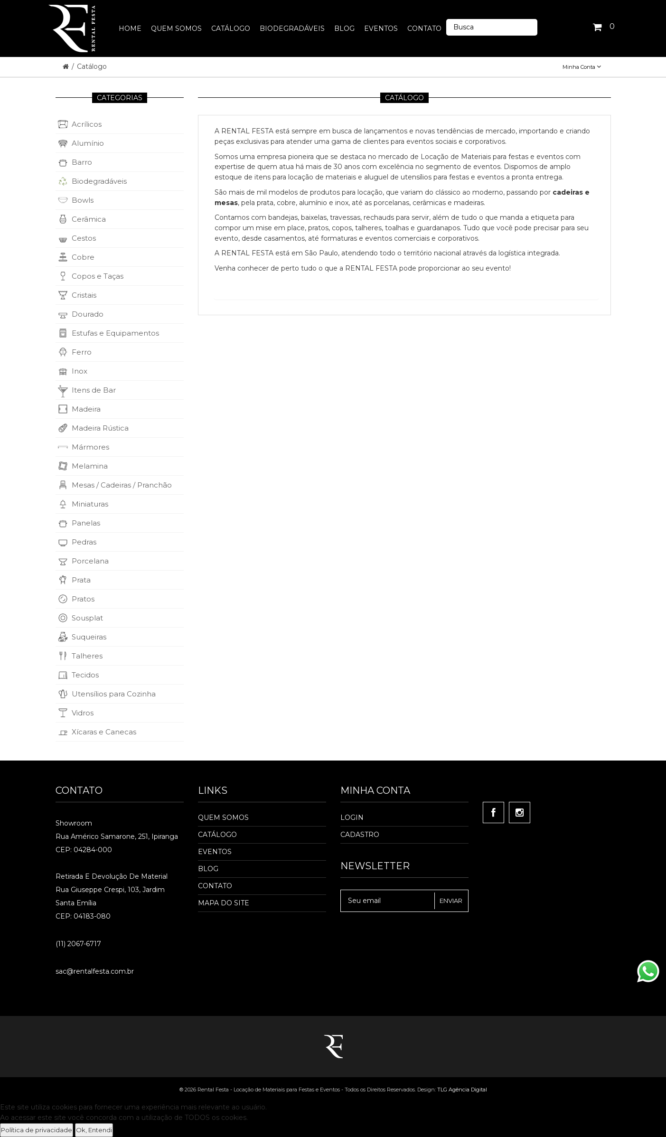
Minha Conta (582, 67)
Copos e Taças (97, 276)
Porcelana (90, 560)
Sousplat (87, 617)
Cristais (84, 295)
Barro (82, 162)
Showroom (74, 823)
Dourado (87, 314)
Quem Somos (223, 817)
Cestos (84, 238)
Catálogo (92, 66)
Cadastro (359, 834)
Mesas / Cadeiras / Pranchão (122, 484)
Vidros (83, 712)
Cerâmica (89, 219)
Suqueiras (89, 636)
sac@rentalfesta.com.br (95, 971)
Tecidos (85, 674)
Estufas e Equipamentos (115, 333)
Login (352, 817)
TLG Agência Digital (462, 1089)
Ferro (82, 352)
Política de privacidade (36, 1130)
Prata (81, 579)
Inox (79, 371)
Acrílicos (87, 124)
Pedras (84, 541)
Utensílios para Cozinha (114, 693)
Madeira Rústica (100, 427)
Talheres (87, 655)
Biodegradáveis (99, 181)
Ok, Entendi (94, 1130)
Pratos (83, 598)
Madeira (86, 408)
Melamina (90, 465)
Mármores (90, 446)
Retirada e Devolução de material (112, 876)
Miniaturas (90, 503)
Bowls (83, 200)
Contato (215, 886)
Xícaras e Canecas (104, 731)
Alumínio (88, 143)
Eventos (215, 851)
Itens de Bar (94, 390)
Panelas (86, 522)
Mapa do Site (223, 903)
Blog (208, 868)
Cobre (83, 257)
